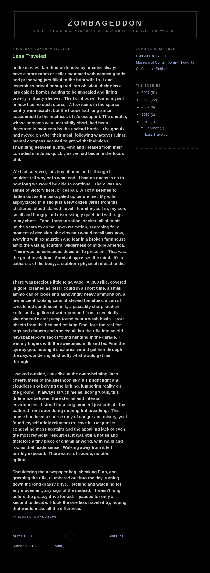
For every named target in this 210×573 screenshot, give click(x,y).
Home (71, 536)
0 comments (45, 517)
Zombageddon (105, 23)
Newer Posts (23, 536)
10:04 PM (24, 517)
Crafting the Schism (152, 69)
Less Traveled (29, 56)
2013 (146, 122)
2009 (146, 107)
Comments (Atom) (49, 546)
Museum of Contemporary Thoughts (165, 62)
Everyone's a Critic (151, 56)
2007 (146, 92)
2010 (146, 114)
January (153, 128)
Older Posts (118, 536)
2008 (146, 100)
